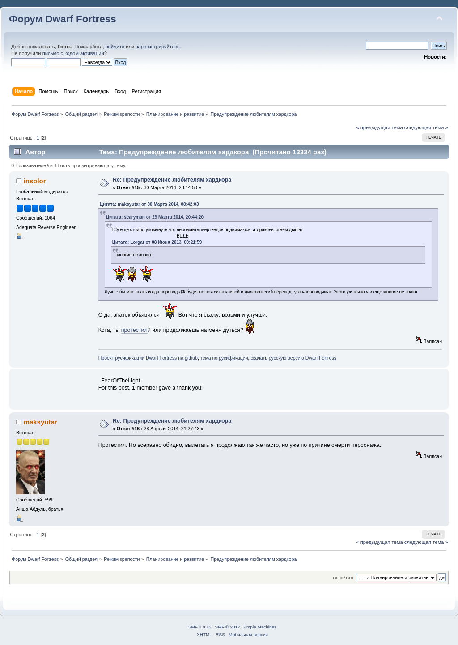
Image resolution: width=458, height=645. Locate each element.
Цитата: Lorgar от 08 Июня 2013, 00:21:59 (157, 242)
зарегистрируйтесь (157, 46)
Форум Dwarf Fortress (62, 19)
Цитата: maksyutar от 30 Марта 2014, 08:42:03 (149, 204)
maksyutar (40, 422)
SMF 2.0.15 (200, 626)
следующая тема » (426, 127)
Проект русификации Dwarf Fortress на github (148, 358)
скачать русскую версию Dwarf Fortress (293, 358)
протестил (134, 330)
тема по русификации (224, 358)
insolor (35, 181)
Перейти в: (343, 577)
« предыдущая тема (379, 127)
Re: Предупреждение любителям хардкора (172, 180)
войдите (115, 46)
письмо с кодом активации (73, 53)
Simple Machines (259, 626)
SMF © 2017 (227, 626)
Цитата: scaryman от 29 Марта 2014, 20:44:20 (155, 217)
